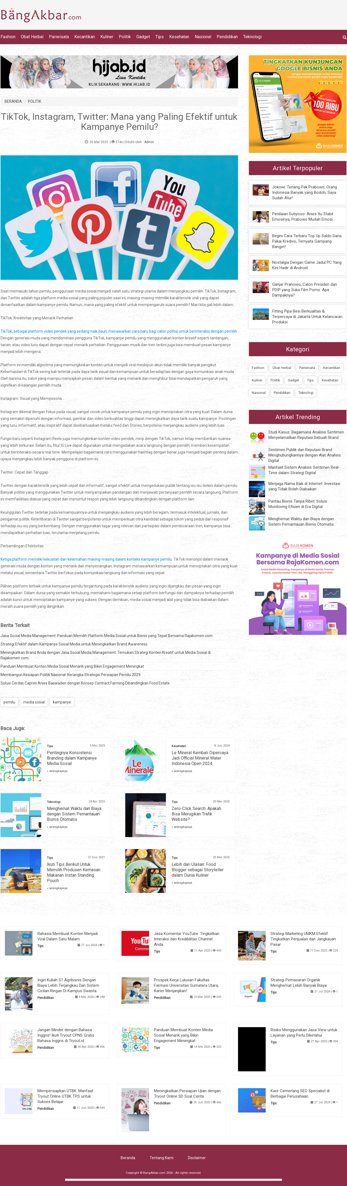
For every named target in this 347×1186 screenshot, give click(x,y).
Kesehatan (179, 36)
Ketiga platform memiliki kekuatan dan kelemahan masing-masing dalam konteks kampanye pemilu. (87, 559)
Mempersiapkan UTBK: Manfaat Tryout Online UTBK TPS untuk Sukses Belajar (65, 1096)
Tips (159, 36)
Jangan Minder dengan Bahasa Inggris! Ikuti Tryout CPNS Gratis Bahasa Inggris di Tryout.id (65, 1035)
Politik (125, 36)
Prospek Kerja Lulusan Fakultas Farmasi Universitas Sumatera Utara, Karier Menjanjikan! (186, 985)
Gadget (143, 36)
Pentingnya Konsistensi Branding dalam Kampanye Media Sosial (72, 758)
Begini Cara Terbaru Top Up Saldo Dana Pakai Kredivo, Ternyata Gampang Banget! (307, 241)
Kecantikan (84, 36)
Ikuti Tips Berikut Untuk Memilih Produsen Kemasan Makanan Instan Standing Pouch (73, 872)
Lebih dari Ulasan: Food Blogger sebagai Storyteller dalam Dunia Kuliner (198, 870)
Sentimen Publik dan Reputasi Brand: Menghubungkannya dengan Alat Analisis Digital (304, 455)
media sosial (34, 702)
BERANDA (13, 101)
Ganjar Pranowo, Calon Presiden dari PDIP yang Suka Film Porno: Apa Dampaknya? (304, 290)
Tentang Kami (162, 1158)
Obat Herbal (32, 36)
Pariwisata (59, 36)
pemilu (9, 702)
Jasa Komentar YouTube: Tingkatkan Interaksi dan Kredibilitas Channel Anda (186, 939)
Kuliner (106, 36)
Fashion (8, 36)
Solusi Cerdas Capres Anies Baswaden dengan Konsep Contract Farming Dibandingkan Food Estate (85, 683)
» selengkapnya (57, 771)
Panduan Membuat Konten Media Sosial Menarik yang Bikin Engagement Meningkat (72, 666)
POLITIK (34, 101)
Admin (149, 142)
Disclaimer (197, 1158)
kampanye (62, 702)
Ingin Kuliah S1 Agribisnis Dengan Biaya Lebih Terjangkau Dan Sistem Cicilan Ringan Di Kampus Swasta (68, 985)
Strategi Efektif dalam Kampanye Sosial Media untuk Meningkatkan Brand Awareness (74, 644)
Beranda (128, 1158)
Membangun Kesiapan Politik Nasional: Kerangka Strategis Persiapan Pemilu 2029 (70, 675)
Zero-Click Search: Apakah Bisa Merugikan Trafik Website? (196, 814)
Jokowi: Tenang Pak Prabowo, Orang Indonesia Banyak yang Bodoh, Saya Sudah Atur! (304, 192)
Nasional (203, 36)
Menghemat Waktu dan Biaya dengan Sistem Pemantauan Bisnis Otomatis (74, 814)
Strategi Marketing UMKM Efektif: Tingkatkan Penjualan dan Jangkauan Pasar (303, 939)
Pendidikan (227, 36)
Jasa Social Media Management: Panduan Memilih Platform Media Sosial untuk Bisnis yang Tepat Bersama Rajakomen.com (107, 636)
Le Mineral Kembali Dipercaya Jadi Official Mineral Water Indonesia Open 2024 (200, 758)
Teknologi (252, 36)
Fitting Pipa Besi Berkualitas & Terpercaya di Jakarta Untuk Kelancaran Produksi (307, 316)
